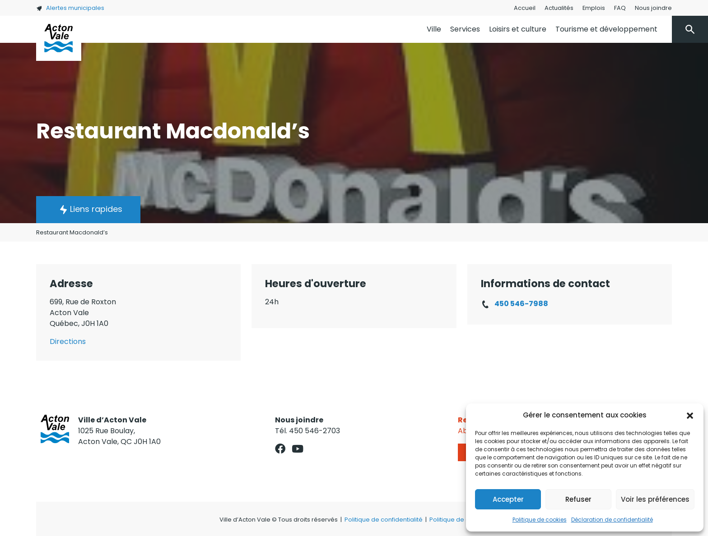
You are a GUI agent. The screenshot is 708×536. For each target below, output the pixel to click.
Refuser (578, 499)
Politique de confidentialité (384, 519)
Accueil (525, 8)
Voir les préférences (655, 499)
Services (465, 29)
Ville (434, 29)
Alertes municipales (70, 8)
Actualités (559, 8)
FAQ (620, 8)
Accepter (508, 499)
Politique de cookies (539, 519)
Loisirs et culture (517, 29)
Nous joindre (653, 8)
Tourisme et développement (606, 29)
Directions (68, 341)
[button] (689, 415)
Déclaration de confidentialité (612, 519)
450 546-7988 (521, 303)
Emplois (593, 8)
